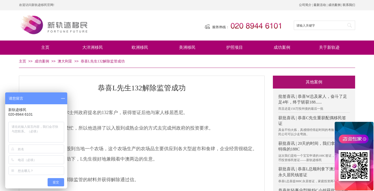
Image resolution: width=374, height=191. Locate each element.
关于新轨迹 (329, 47)
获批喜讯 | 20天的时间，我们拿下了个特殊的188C (312, 146)
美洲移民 (187, 47)
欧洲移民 (140, 47)
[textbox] (318, 25)
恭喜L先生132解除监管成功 (103, 61)
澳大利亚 (65, 61)
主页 (45, 47)
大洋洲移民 (92, 47)
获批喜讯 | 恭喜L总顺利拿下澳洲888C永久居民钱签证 (312, 172)
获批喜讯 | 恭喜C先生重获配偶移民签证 (312, 121)
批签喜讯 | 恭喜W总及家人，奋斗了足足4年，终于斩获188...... (312, 99)
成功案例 (282, 47)
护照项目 (234, 47)
